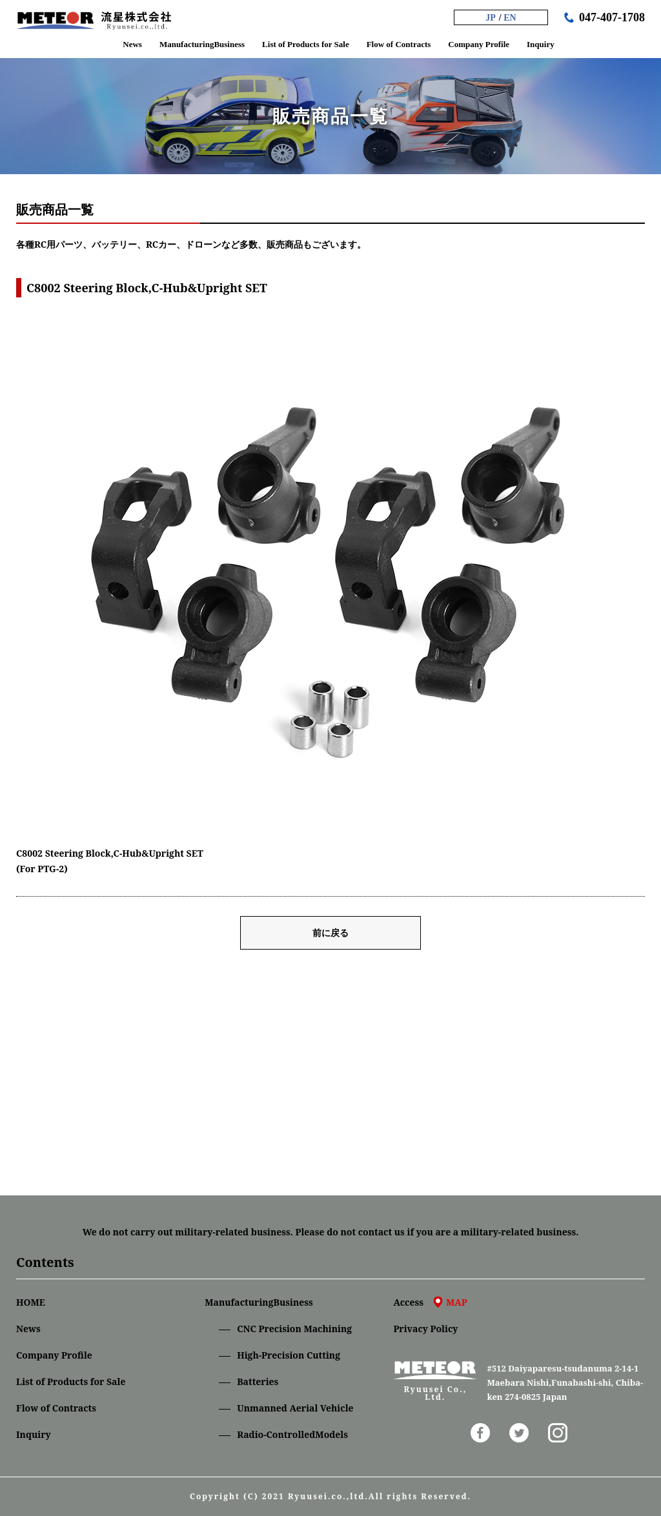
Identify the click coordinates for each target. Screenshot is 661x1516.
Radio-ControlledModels (292, 1434)
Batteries (257, 1381)
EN (509, 18)
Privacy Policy (425, 1328)
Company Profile (54, 1355)
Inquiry (33, 1434)
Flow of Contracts (56, 1408)
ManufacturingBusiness (259, 1302)
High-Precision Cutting (288, 1355)
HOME (30, 1302)
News (28, 1328)
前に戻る (330, 932)
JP (490, 18)
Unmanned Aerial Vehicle (295, 1408)
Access (430, 1302)
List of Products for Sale (70, 1381)
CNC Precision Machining (294, 1328)
